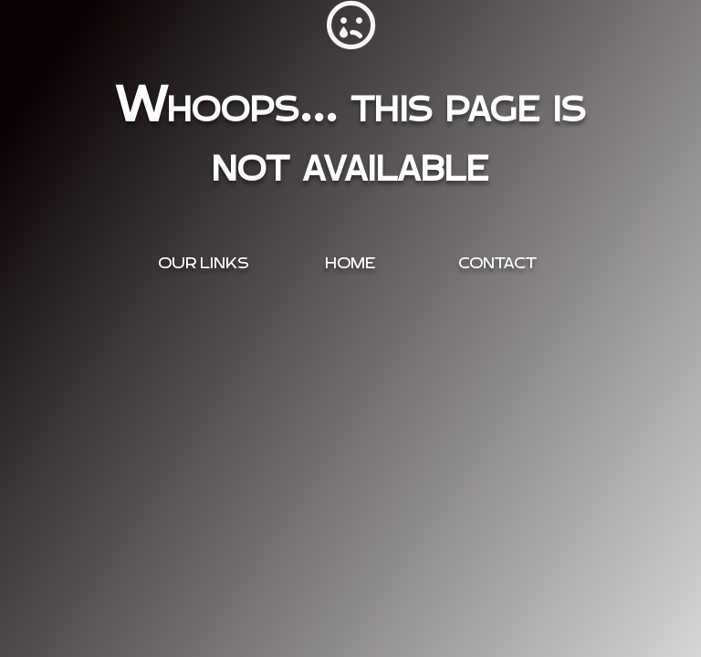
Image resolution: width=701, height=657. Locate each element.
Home (350, 263)
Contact (497, 263)
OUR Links (203, 263)
